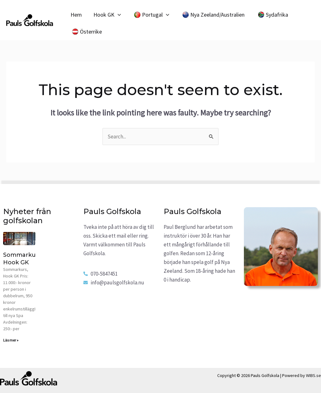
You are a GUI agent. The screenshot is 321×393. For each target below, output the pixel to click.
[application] (117, 14)
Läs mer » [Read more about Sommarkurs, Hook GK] (10, 340)
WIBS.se (313, 375)
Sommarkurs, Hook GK (22, 258)
